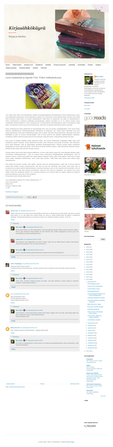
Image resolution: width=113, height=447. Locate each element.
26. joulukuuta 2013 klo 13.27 (29, 327)
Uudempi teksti (10, 384)
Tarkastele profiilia (89, 98)
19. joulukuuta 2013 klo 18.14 (34, 227)
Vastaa (12, 219)
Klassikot (35, 68)
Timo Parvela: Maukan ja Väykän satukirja (94, 316)
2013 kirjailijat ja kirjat (93, 284)
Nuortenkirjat (81, 65)
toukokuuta (91, 338)
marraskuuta (91, 323)
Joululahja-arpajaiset (93, 309)
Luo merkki (87, 108)
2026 (87, 247)
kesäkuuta (91, 335)
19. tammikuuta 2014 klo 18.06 (32, 239)
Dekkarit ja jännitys (11, 68)
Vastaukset (16, 223)
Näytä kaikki (103, 396)
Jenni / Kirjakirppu (16, 263)
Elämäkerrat (39, 65)
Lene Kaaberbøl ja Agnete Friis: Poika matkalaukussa (96, 294)
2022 (87, 257)
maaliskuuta (91, 343)
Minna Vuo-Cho (15, 327)
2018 (87, 267)
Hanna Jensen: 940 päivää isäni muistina (95, 312)
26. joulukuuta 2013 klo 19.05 (34, 340)
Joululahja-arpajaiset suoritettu (96, 298)
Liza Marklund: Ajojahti (93, 320)
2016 (87, 272)
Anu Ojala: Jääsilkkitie (92, 392)
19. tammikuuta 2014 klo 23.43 (34, 250)
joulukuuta (91, 281)
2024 (87, 252)
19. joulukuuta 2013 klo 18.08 (34, 310)
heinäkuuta (91, 333)
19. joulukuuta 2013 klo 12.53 (20, 294)
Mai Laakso (19, 227)
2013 (87, 279)
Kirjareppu (89, 359)
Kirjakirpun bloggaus (12, 192)
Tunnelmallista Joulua (93, 289)
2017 (87, 269)
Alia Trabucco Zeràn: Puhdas (94, 385)
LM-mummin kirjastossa (93, 384)
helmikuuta (91, 345)
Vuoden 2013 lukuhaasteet (95, 286)
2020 (87, 262)
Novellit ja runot (28, 65)
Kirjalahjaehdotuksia (93, 291)
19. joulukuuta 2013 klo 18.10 (34, 278)
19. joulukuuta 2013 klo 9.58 (30, 263)
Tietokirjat (48, 65)
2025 (87, 249)
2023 (87, 254)
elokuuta (90, 330)
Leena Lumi (14, 211)
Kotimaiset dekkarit (24, 68)
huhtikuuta (91, 340)
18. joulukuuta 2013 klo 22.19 (26, 211)
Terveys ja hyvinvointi (60, 65)
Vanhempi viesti (74, 384)
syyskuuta (91, 328)
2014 (87, 277)
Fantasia (90, 65)
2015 (87, 274)
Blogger (72, 442)
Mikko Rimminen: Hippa (94, 304)
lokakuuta (91, 325)
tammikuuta (91, 348)
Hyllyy (88, 365)
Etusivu (8, 65)
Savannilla (89, 390)
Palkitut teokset (17, 65)
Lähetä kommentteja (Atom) (17, 387)
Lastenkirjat (71, 65)
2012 (87, 351)
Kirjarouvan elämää (92, 373)
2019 (87, 264)
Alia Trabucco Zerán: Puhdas (94, 360)
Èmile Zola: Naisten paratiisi (95, 307)
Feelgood (98, 65)
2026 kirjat (44, 68)
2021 (87, 259)
